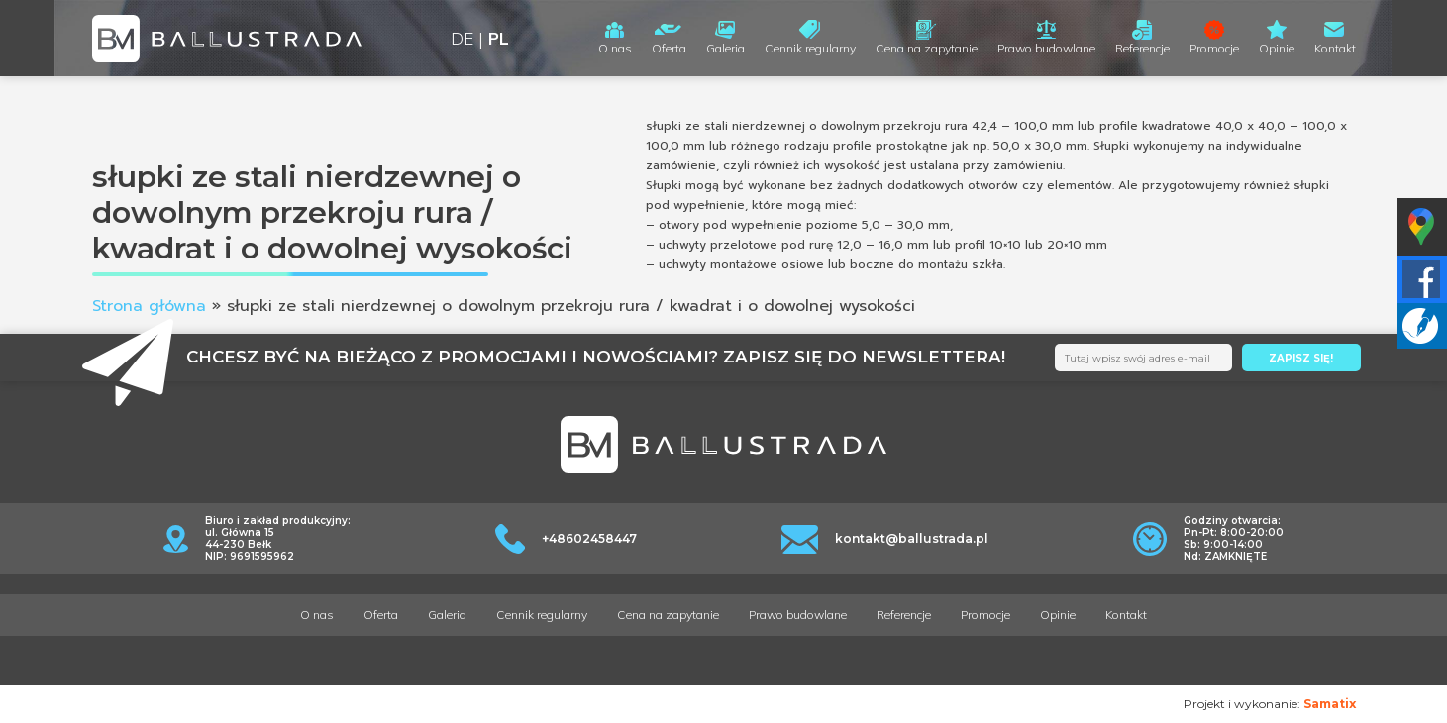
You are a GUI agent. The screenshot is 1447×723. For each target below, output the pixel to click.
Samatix (1329, 703)
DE (462, 38)
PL (498, 38)
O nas (615, 48)
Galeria (725, 48)
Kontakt (1335, 48)
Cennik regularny (810, 48)
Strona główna (149, 306)
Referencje (1142, 48)
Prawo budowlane (1046, 48)
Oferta (669, 48)
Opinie (1276, 48)
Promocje (1214, 48)
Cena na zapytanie (927, 48)
